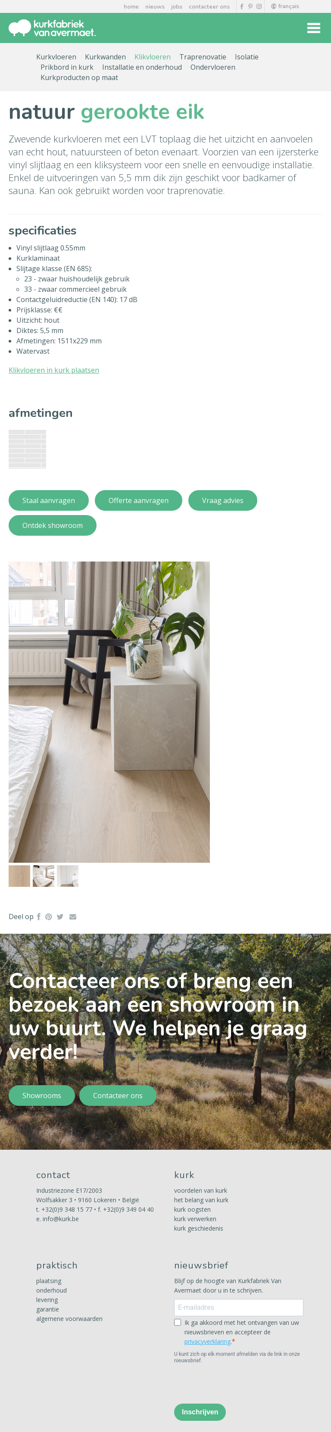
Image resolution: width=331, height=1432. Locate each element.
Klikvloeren (152, 57)
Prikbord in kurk (67, 67)
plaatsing (48, 1281)
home (131, 7)
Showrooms (41, 1095)
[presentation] (239, 1383)
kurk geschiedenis (198, 1228)
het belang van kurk (201, 1200)
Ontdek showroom (52, 525)
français (285, 6)
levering (47, 1300)
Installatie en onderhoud (142, 67)
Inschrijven (200, 1412)
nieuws (155, 7)
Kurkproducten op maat (79, 77)
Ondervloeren (212, 67)
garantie (47, 1309)
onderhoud (51, 1290)
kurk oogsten (192, 1209)
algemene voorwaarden (69, 1319)
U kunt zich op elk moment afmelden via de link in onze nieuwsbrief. (237, 1357)
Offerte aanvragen (139, 500)
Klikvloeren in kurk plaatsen (54, 370)
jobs (176, 7)
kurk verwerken (195, 1219)
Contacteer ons (118, 1095)
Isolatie (247, 57)
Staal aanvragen (48, 500)
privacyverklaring (207, 1341)
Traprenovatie (202, 57)
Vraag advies (223, 500)
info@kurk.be (61, 1219)
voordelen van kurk (200, 1190)
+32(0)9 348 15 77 (66, 1209)
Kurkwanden (105, 57)
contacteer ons (209, 7)
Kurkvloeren (56, 57)
